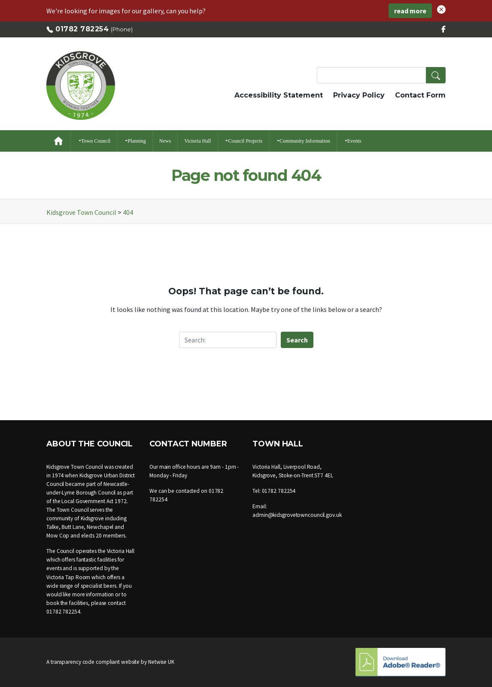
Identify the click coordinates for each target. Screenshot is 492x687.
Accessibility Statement (278, 95)
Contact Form (420, 95)
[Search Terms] (381, 75)
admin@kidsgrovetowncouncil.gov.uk (297, 515)
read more (410, 10)
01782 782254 (82, 29)
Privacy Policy (359, 95)
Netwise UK (161, 662)
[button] (441, 8)
